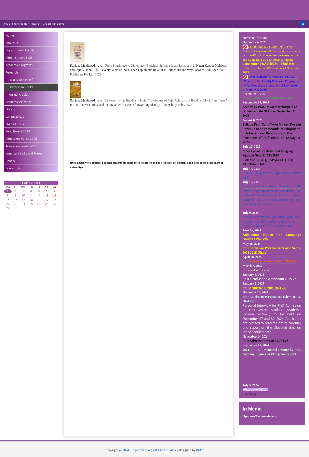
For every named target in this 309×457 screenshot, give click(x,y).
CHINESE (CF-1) (255, 160)
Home (10, 35)
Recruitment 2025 (18, 131)
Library (10, 109)
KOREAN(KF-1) (254, 164)
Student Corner (16, 124)
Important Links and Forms (24, 153)
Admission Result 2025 (21, 146)
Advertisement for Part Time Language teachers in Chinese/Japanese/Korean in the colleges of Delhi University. (271, 221)
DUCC (200, 450)
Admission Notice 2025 (21, 139)
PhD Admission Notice (260, 341)
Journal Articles (18, 94)
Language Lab (15, 116)
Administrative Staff (19, 58)
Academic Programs (19, 65)
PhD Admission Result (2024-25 (264, 287)
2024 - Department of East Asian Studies (149, 450)
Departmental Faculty (20, 50)
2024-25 (283, 341)
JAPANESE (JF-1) (280, 160)
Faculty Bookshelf (20, 80)
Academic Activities (18, 102)
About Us (12, 43)
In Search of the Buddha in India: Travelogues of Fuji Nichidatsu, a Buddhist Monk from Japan (165, 100)
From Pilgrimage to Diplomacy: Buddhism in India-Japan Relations (148, 65)
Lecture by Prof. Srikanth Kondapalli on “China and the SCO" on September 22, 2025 (270, 111)
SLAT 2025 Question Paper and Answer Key (272, 175)
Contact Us (13, 168)
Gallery (10, 161)
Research (12, 72)
